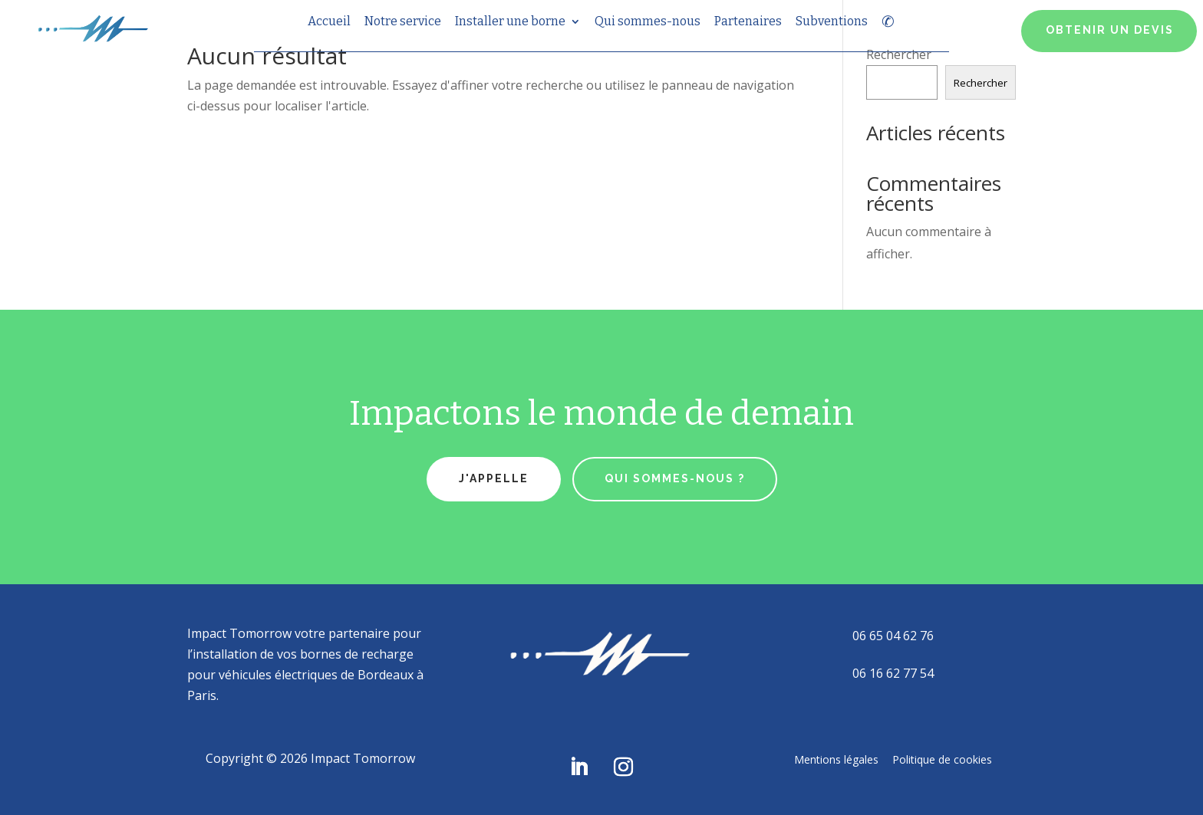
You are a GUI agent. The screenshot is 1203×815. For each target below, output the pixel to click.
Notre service (402, 22)
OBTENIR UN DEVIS (1109, 30)
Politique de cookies (942, 758)
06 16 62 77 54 (893, 673)
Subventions (832, 22)
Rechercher (980, 83)
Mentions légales (836, 758)
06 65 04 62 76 (893, 635)
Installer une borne (510, 22)
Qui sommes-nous (647, 22)
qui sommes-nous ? (675, 478)
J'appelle (494, 478)
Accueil (329, 22)
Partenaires (748, 22)
